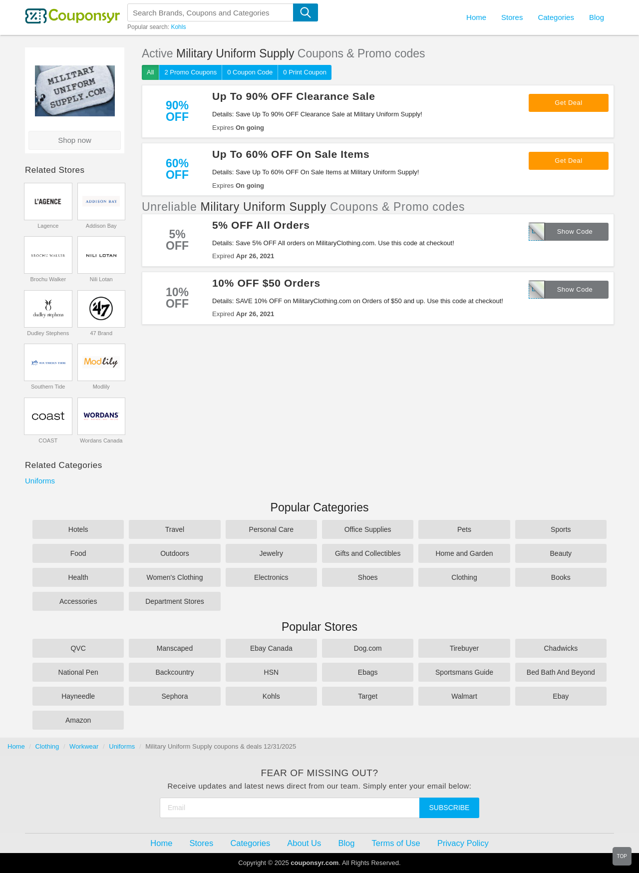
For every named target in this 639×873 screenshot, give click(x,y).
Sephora (175, 696)
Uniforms (40, 480)
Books (561, 577)
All (150, 72)
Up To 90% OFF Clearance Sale (293, 96)
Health (78, 577)
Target (367, 696)
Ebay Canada (271, 648)
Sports (561, 529)
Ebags (368, 672)
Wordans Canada (101, 440)
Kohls (178, 26)
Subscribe (449, 808)
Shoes (368, 577)
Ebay (561, 696)
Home (16, 746)
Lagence (47, 226)
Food (78, 553)
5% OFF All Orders (261, 225)
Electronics (271, 577)
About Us (304, 843)
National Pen (78, 672)
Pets (464, 529)
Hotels (78, 529)
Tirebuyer (464, 648)
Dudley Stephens (48, 333)
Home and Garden (464, 553)
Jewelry (271, 553)
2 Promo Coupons (190, 72)
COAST (47, 440)
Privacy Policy (463, 843)
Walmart (464, 696)
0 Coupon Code (250, 72)
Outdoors (174, 553)
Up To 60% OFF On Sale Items (290, 154)
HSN (271, 672)
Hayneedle (78, 696)
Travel (174, 529)
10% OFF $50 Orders (266, 283)
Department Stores (174, 601)
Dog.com (368, 648)
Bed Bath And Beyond (561, 672)
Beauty (561, 553)
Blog (596, 17)
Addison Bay (101, 226)
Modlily (101, 387)
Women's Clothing (175, 577)
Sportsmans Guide (464, 672)
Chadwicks (561, 648)
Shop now (74, 140)
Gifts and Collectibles (368, 553)
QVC (77, 648)
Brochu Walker (48, 279)
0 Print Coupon (304, 72)
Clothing (464, 577)
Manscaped (175, 648)
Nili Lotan (101, 279)
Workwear (83, 746)
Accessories (78, 601)
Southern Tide (48, 387)
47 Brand (101, 333)
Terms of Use (396, 843)
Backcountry (174, 672)
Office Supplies (367, 529)
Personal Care (271, 529)
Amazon (78, 720)
